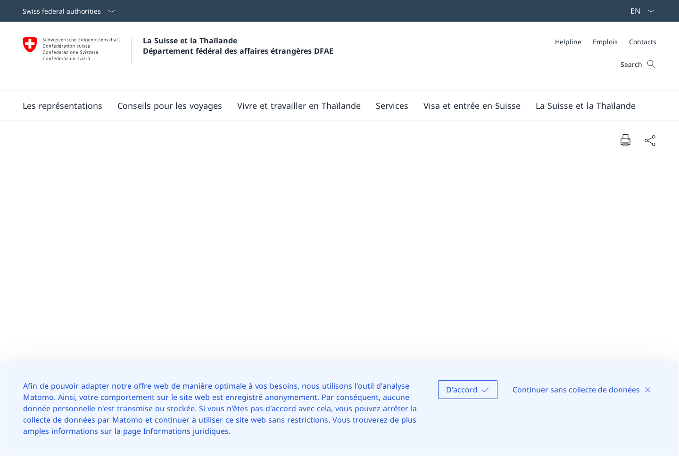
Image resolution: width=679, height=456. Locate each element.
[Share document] (650, 140)
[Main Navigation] (332, 105)
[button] (62, 105)
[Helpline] (568, 42)
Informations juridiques (186, 431)
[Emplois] (605, 42)
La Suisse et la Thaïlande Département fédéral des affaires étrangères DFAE (238, 45)
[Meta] (605, 42)
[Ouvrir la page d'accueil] (178, 56)
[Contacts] (642, 42)
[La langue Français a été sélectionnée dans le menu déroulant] (639, 11)
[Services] (392, 105)
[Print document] (625, 140)
